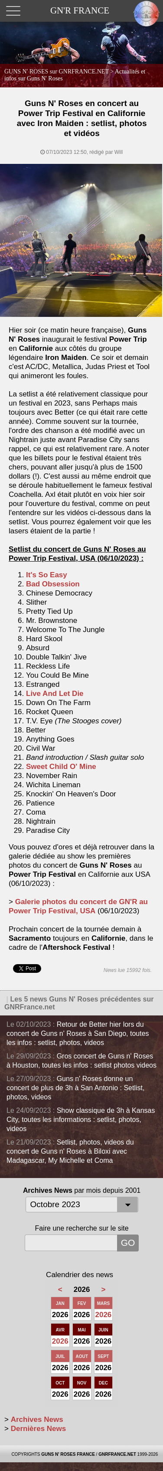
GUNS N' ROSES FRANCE (68, 1454)
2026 (103, 1315)
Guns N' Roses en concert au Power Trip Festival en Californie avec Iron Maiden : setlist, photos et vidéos (82, 118)
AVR (60, 1330)
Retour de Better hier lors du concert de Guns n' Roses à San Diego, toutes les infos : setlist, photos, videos (78, 1033)
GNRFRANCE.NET (117, 1454)
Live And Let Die (55, 693)
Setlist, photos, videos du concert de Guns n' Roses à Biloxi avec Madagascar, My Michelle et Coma (70, 1151)
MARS (103, 1303)
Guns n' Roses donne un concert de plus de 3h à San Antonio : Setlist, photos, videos (75, 1088)
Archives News (37, 1419)
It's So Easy (46, 575)
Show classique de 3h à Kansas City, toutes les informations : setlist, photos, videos (81, 1119)
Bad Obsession (53, 584)
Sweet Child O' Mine (61, 766)
